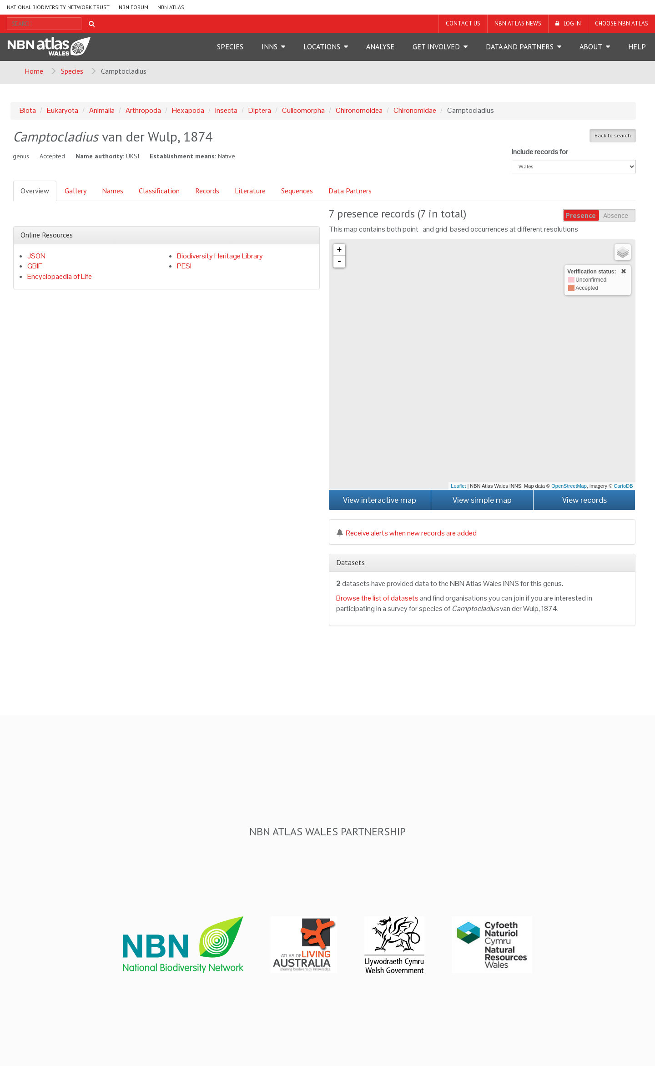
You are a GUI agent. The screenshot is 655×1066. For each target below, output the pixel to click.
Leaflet (458, 486)
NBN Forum (133, 7)
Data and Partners (520, 46)
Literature (250, 190)
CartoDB (623, 486)
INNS (269, 46)
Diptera (259, 110)
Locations (321, 46)
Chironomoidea (359, 110)
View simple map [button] (482, 500)
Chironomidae (414, 110)
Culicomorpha (303, 110)
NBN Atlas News (517, 23)
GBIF (34, 266)
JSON (36, 256)
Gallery (75, 190)
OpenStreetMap (569, 486)
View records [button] (584, 500)
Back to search (613, 135)
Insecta (226, 110)
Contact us (463, 23)
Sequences (297, 190)
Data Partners (350, 190)
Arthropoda (143, 110)
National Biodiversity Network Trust (58, 7)
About (590, 46)
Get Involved (436, 46)
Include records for (540, 152)
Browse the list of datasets (377, 598)
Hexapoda (188, 110)
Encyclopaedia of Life (59, 276)
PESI (184, 266)
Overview (34, 190)
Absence (615, 215)
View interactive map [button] (379, 500)
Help (637, 46)
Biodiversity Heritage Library (220, 256)
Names (112, 190)
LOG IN (572, 23)
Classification (159, 190)
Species (230, 46)
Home (34, 71)
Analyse (380, 46)
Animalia (102, 110)
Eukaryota (62, 110)
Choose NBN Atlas (621, 23)
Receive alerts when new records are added (406, 533)
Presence (580, 215)
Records (207, 190)
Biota (28, 110)
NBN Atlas (170, 7)
